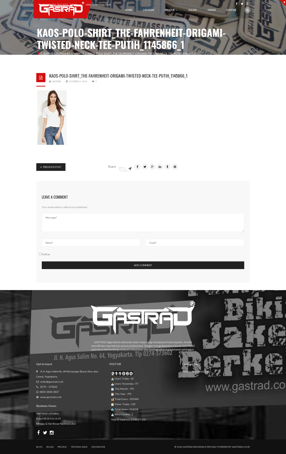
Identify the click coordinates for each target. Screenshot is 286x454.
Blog (39, 446)
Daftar (44, 254)
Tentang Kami (79, 446)
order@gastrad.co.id (98, 4)
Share (112, 166)
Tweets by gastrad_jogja (196, 371)
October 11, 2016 (77, 81)
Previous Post (50, 167)
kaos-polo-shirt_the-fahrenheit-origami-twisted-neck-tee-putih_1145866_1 (118, 75)
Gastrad (55, 81)
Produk (62, 446)
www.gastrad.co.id (50, 397)
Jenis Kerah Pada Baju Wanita (63, 53)
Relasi (50, 446)
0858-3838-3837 (49, 391)
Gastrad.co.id (241, 446)
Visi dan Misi (98, 446)
